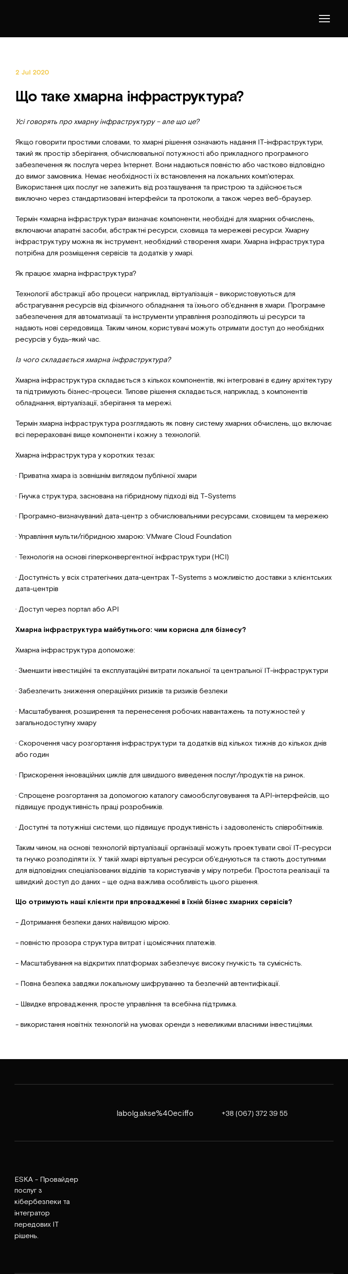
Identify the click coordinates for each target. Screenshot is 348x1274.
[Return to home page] (41, 18)
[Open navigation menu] (324, 19)
